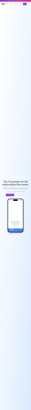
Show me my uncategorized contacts (15, 221)
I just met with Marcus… (15, 224)
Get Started (25, 4)
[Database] (20, 229)
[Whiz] (12, 230)
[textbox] (15, 227)
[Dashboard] (16, 229)
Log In (28, 4)
